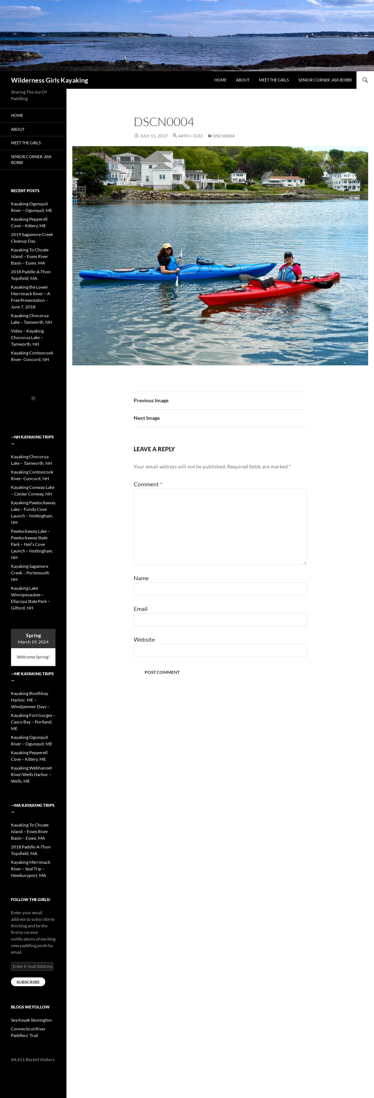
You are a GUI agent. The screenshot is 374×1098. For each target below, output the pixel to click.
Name (141, 577)
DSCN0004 (224, 135)
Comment (148, 483)
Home (220, 79)
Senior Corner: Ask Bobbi (325, 79)
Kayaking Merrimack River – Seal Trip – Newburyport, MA (30, 868)
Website (144, 639)
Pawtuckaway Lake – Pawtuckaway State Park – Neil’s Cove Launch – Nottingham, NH (32, 544)
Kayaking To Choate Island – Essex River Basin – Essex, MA (30, 256)
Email (141, 608)
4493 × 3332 (190, 135)
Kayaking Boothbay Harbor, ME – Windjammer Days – (30, 700)
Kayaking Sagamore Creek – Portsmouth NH (30, 572)
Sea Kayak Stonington (31, 1020)
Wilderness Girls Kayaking (49, 80)
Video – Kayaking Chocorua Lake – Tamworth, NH (27, 337)
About (242, 79)
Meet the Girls (274, 79)
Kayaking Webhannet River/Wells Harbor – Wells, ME (31, 774)
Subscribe (28, 982)
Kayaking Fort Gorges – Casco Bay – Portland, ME (33, 722)
